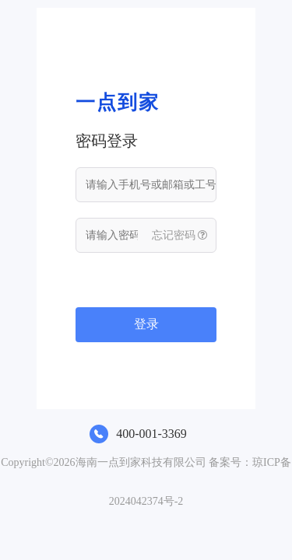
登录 (146, 324)
